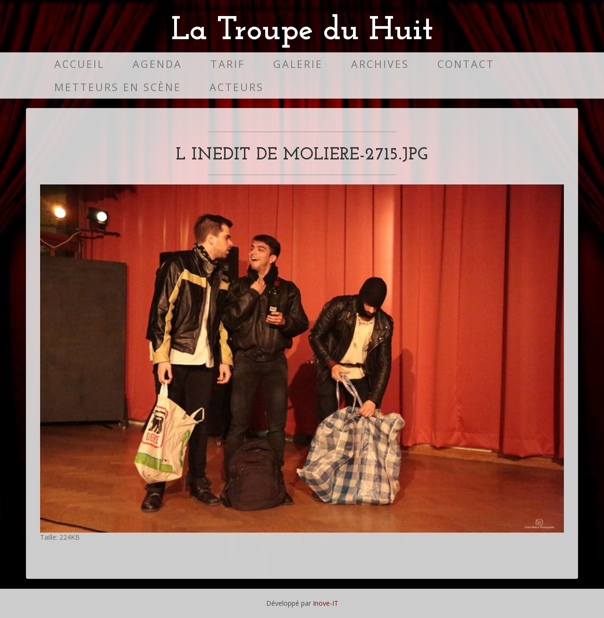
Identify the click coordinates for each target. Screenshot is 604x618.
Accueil (79, 64)
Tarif (227, 64)
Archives (380, 64)
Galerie (298, 64)
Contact (466, 64)
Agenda (157, 64)
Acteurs (237, 87)
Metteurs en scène (117, 87)
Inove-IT (325, 603)
